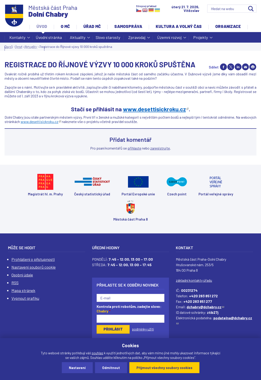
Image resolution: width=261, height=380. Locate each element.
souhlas (97, 353)
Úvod (41, 26)
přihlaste (134, 148)
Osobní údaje (22, 274)
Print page (252, 66)
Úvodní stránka (49, 37)
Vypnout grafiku (25, 298)
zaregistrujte (160, 148)
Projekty (200, 39)
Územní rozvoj (169, 39)
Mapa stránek (23, 290)
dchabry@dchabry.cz (205, 307)
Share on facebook (223, 66)
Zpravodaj (137, 39)
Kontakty (17, 39)
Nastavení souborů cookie (33, 267)
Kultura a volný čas (179, 26)
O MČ (65, 26)
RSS (15, 282)
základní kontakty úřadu (194, 280)
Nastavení (77, 368)
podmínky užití (143, 329)
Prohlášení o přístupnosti (33, 259)
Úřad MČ (92, 26)
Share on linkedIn (238, 66)
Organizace (228, 26)
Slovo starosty (108, 37)
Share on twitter (230, 66)
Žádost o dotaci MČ (24, 47)
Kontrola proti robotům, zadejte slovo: (129, 308)
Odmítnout (111, 368)
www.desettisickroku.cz (41, 121)
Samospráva (128, 26)
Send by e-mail (245, 66)
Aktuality (77, 39)
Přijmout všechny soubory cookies (164, 368)
